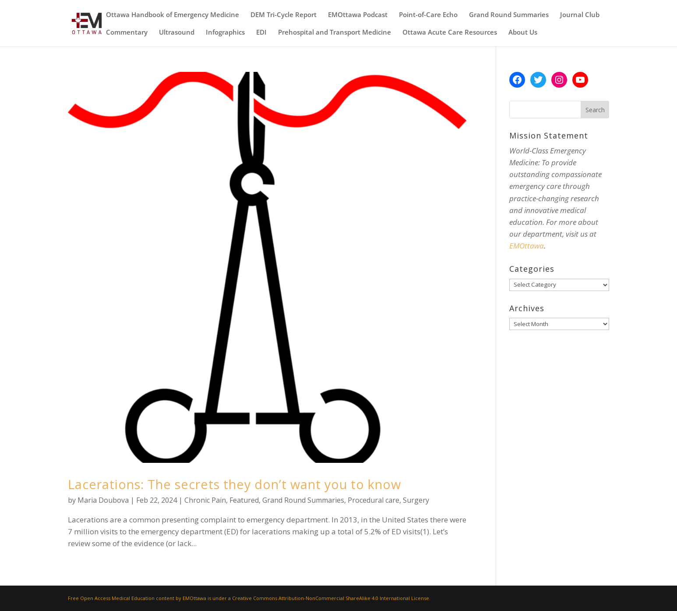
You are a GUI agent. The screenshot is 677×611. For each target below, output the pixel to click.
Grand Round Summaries (509, 15)
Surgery (416, 500)
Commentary (127, 32)
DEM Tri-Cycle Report (283, 15)
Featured (244, 500)
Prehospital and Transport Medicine (334, 32)
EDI (261, 32)
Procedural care (373, 500)
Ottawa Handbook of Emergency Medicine (172, 15)
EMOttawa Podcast (358, 15)
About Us (522, 32)
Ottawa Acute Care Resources (449, 32)
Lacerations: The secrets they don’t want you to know (234, 484)
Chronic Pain (205, 500)
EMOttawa (526, 246)
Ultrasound (176, 32)
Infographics (225, 32)
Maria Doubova (103, 500)
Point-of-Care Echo (428, 15)
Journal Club (579, 15)
